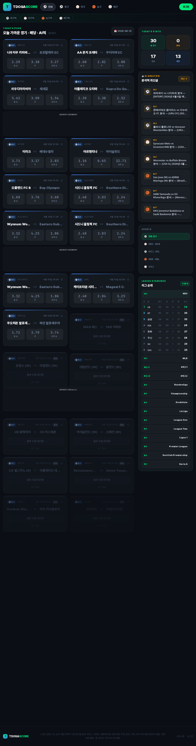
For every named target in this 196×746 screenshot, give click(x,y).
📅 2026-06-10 (122, 31)
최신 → (184, 78)
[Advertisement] (98, 125)
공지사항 (180, 736)
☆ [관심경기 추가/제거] (61, 45)
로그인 (186, 6)
